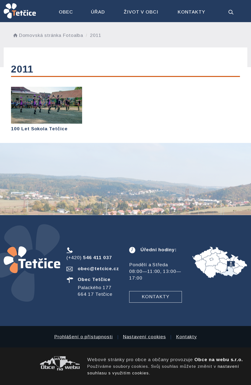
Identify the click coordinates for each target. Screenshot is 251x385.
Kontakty (191, 12)
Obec (66, 12)
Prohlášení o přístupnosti (83, 336)
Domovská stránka (36, 35)
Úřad (98, 12)
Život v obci (141, 12)
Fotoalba (73, 35)
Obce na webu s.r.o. (218, 359)
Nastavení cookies (144, 336)
